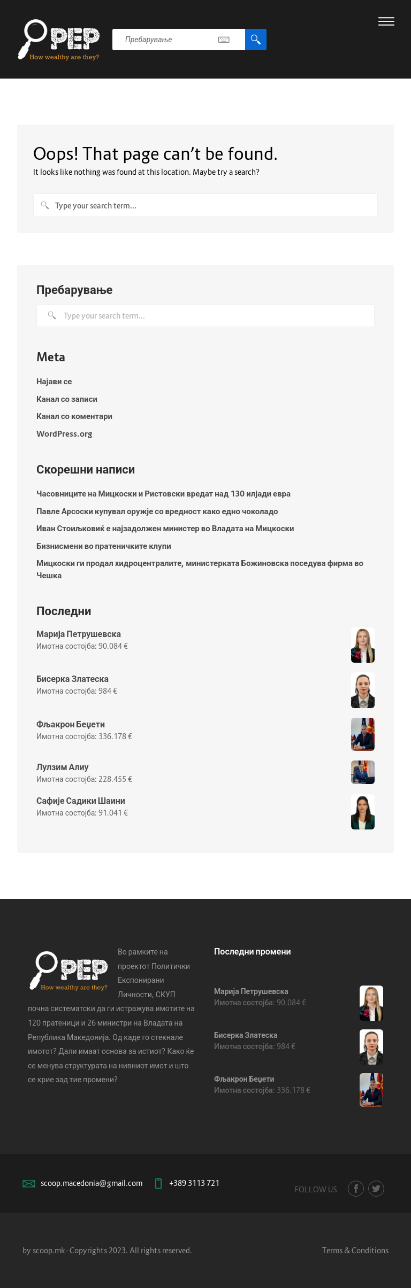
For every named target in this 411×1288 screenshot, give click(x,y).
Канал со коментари (74, 416)
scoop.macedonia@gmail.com (91, 1183)
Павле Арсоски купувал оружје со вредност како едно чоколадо (157, 511)
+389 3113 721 (194, 1183)
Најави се (54, 381)
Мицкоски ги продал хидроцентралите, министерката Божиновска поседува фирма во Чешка (199, 569)
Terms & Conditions (355, 1250)
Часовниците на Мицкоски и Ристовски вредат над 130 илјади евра (163, 493)
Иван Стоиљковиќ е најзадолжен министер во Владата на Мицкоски (165, 528)
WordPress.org (64, 433)
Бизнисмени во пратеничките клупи (103, 545)
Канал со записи (66, 399)
